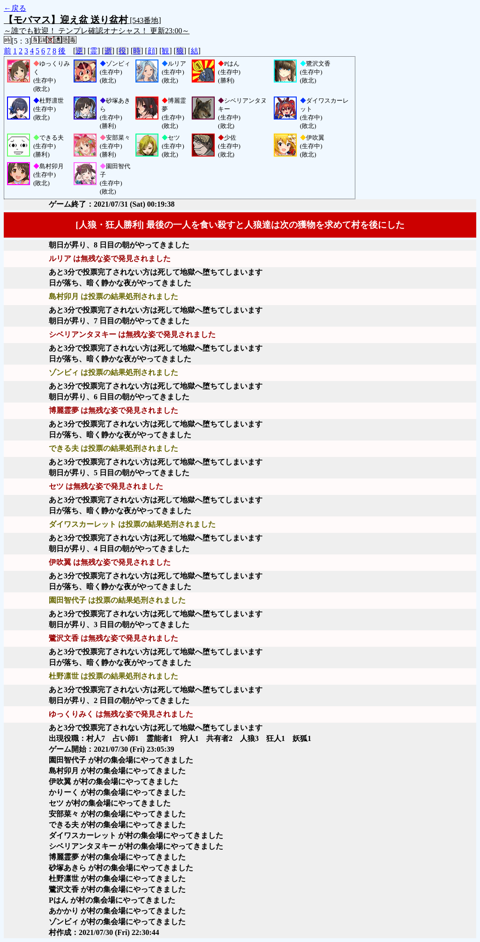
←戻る (15, 8)
